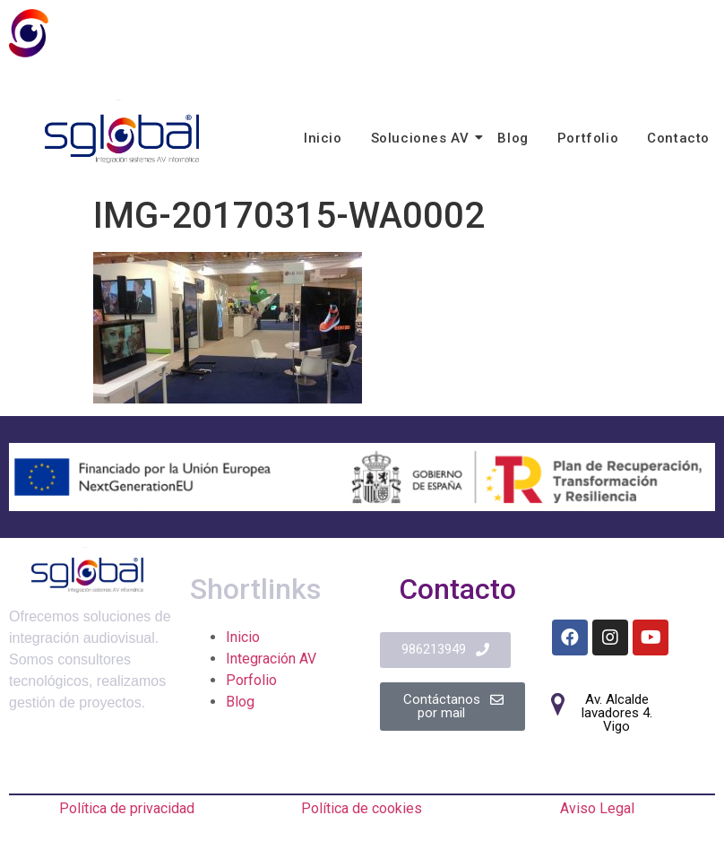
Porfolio (251, 680)
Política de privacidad (126, 808)
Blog (512, 138)
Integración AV (271, 658)
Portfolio (587, 138)
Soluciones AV (423, 138)
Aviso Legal (597, 808)
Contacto (678, 138)
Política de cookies (361, 808)
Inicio (323, 138)
